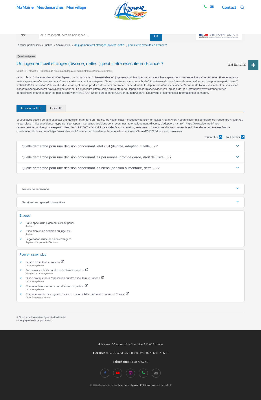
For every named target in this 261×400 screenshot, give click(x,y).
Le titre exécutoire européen (45, 262)
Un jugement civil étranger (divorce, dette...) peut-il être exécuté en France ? (120, 44)
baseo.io (48, 320)
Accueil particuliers (29, 44)
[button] (130, 146)
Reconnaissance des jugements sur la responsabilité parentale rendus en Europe (77, 294)
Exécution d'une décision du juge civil (48, 230)
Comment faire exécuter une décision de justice (57, 286)
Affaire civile (63, 44)
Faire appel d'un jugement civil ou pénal (50, 222)
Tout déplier (235, 137)
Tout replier (213, 137)
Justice (48, 44)
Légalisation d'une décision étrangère (48, 239)
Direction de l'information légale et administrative (42, 317)
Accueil (21, 23)
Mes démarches (38, 23)
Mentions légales (128, 385)
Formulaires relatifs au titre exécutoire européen (57, 270)
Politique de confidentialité (155, 385)
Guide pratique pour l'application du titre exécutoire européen (65, 278)
